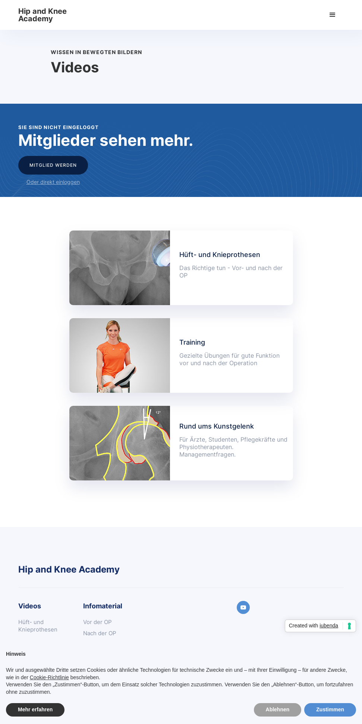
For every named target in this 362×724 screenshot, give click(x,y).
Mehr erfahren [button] (35, 709)
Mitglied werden (53, 165)
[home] (44, 14)
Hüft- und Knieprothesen (37, 625)
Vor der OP (97, 622)
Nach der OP (99, 633)
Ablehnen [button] (278, 709)
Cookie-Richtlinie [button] (49, 677)
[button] (332, 15)
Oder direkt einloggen (53, 182)
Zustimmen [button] (330, 709)
